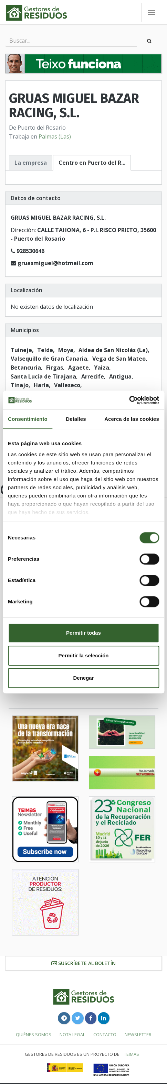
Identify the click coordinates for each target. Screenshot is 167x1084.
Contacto (104, 1034)
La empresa (30, 162)
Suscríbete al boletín (83, 963)
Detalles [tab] (76, 419)
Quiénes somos (33, 1034)
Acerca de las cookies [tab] (131, 419)
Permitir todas (83, 633)
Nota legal (72, 1034)
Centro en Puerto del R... (92, 162)
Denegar (83, 678)
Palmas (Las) (55, 136)
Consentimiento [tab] (28, 419)
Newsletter (138, 1034)
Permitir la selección (84, 655)
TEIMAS (131, 1054)
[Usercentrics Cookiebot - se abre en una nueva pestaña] (129, 400)
